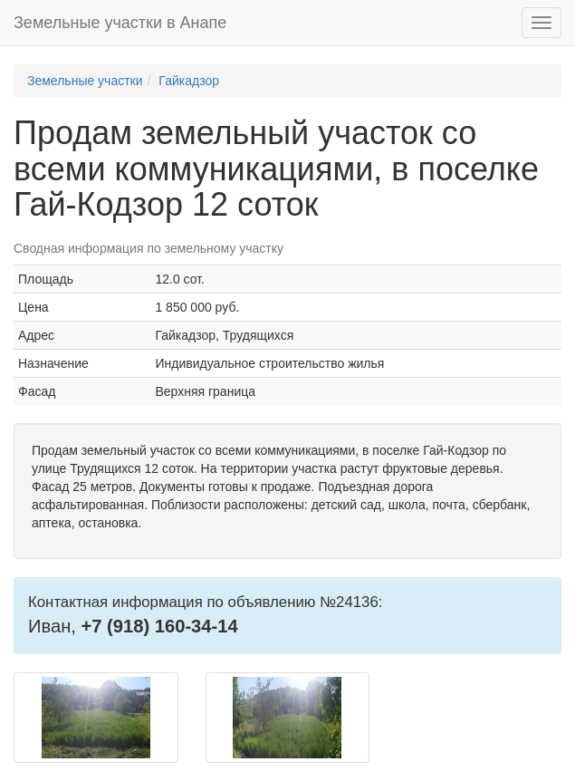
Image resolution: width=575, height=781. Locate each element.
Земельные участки (85, 80)
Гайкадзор (188, 80)
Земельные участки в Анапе (120, 23)
